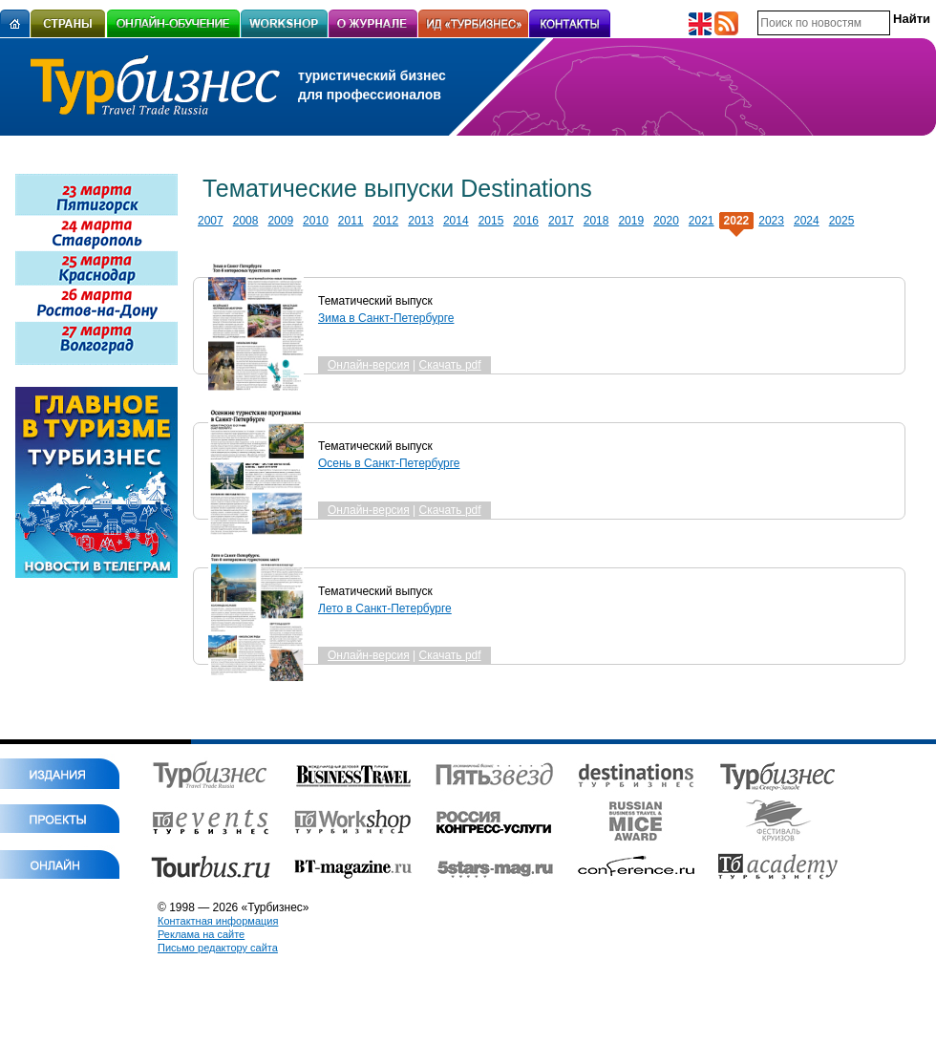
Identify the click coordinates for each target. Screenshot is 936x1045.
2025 (842, 220)
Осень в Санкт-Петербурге (388, 463)
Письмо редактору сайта (218, 947)
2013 (421, 220)
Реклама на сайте (201, 934)
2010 (316, 220)
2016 (526, 220)
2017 (561, 220)
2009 (280, 220)
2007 (210, 220)
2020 (666, 220)
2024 (806, 220)
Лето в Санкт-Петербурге (385, 608)
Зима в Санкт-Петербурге (386, 318)
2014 (456, 220)
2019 (631, 220)
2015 (491, 220)
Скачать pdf (450, 365)
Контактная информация (218, 921)
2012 (386, 220)
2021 (701, 220)
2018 (596, 220)
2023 (771, 220)
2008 (246, 220)
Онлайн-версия (369, 365)
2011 (351, 220)
